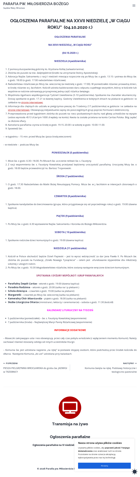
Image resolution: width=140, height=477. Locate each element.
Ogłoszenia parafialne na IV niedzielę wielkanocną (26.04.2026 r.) (70, 445)
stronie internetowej (32, 102)
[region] (104, 456)
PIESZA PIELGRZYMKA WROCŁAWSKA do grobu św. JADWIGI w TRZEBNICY (35, 367)
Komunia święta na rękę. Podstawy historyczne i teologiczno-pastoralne (104, 367)
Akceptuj (104, 465)
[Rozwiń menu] (134, 5)
